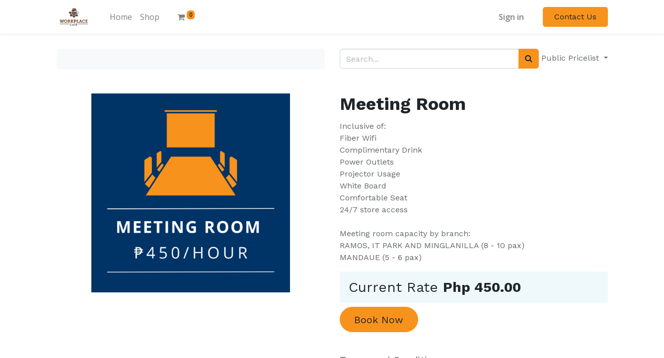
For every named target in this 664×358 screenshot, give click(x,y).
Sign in (511, 16)
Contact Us (575, 16)
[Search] (528, 59)
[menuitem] (121, 17)
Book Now (378, 320)
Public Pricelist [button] (571, 58)
